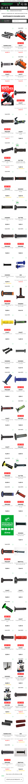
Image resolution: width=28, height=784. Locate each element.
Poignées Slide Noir (7, 591)
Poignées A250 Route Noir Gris (7, 219)
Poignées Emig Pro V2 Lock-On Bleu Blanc (20, 277)
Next (27, 1)
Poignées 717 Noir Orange (7, 133)
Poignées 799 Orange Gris (21, 448)
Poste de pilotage (19, 13)
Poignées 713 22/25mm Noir (7, 764)
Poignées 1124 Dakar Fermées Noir (20, 535)
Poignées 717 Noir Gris (7, 190)
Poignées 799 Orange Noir (7, 649)
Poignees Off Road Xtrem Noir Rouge (21, 305)
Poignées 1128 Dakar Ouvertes (20, 363)
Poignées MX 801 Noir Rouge (21, 506)
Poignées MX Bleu (20, 391)
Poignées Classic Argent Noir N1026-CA (7, 47)
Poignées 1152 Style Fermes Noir (7, 277)
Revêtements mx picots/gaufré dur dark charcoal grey (20, 765)
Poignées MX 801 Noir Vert (21, 419)
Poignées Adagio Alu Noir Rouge (7, 420)
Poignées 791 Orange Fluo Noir (7, 305)
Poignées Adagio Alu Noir (7, 448)
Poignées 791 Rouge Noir (7, 563)
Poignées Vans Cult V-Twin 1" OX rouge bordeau (20, 735)
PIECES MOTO (10, 13)
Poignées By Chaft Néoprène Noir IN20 (20, 162)
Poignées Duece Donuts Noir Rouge (20, 47)
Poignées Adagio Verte (20, 333)
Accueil (3, 13)
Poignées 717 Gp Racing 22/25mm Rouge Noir (20, 707)
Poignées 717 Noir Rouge (7, 247)
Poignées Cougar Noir (21, 620)
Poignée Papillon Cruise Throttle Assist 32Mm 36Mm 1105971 (20, 679)
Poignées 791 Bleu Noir (7, 505)
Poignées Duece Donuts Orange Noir (20, 76)
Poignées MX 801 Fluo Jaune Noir (7, 477)
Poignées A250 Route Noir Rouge (21, 191)
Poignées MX (21, 591)
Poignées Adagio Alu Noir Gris (7, 76)
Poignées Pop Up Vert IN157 (21, 133)
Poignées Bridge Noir (21, 104)
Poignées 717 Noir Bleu (20, 247)
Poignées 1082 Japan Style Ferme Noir (7, 363)
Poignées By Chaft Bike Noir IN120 (20, 477)
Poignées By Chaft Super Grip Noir (20, 219)
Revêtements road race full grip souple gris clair (20, 563)
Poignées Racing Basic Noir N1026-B (7, 735)
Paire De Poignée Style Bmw (7, 678)
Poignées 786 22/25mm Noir (7, 162)
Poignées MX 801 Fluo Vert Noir (7, 621)
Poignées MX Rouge (20, 649)
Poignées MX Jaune (7, 333)
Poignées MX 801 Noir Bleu (7, 391)
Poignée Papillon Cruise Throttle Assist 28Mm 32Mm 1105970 (7, 707)
